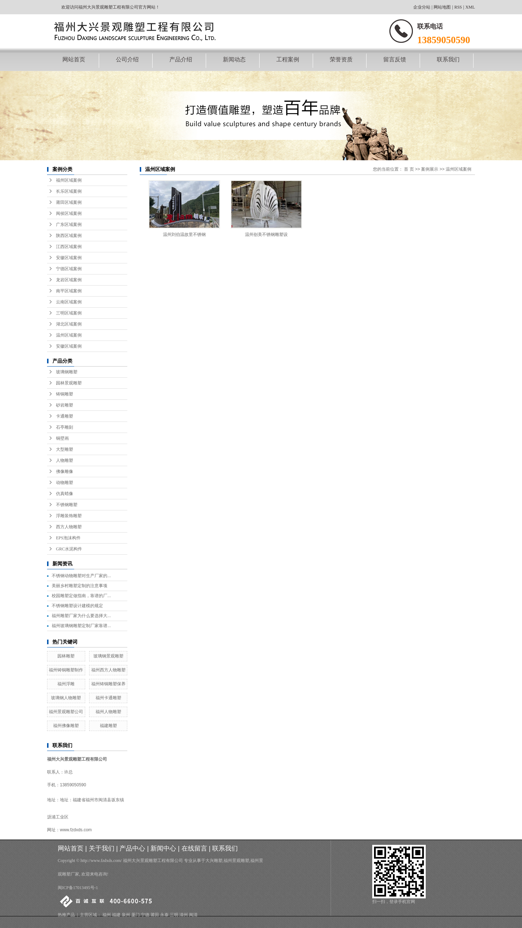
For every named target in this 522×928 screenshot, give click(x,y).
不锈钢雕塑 (66, 504)
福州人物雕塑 (108, 711)
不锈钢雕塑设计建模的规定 (77, 605)
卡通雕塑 (64, 416)
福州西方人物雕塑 (108, 669)
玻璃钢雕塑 (66, 371)
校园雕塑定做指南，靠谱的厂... (81, 595)
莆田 (154, 914)
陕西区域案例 (69, 235)
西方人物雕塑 (69, 526)
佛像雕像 (64, 471)
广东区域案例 (69, 224)
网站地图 (442, 7)
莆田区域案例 (69, 202)
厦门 (135, 914)
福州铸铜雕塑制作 (66, 669)
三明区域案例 (69, 313)
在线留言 (194, 848)
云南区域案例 (69, 301)
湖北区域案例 (69, 324)
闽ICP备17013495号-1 (78, 887)
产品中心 (132, 848)
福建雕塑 (108, 725)
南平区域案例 (69, 290)
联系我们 (448, 59)
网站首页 (73, 59)
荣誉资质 (341, 59)
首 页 (409, 169)
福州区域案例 (69, 180)
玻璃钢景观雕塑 (108, 656)
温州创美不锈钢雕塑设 (266, 234)
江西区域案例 (69, 246)
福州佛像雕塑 (66, 725)
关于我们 (101, 848)
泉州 (126, 914)
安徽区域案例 (69, 257)
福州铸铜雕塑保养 (108, 683)
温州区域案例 (69, 335)
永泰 (164, 914)
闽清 (193, 914)
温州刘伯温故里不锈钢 (184, 234)
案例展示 (429, 169)
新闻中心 (163, 848)
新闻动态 (234, 59)
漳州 (183, 914)
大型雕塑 (64, 449)
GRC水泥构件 (69, 548)
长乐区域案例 (69, 191)
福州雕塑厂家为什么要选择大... (81, 615)
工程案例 (287, 59)
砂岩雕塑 (64, 405)
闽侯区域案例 (69, 213)
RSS (458, 7)
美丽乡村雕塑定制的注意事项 (79, 585)
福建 (116, 914)
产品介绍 (180, 59)
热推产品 (66, 914)
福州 (106, 914)
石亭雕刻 (64, 427)
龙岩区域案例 (69, 279)
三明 (174, 914)
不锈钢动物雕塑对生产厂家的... (81, 575)
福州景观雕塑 (236, 860)
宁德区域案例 (69, 268)
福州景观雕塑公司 (66, 711)
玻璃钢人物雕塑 (66, 697)
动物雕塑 (64, 482)
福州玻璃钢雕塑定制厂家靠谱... (81, 625)
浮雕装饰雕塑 (69, 515)
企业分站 (421, 7)
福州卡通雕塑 (108, 697)
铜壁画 (62, 438)
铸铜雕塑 (64, 394)
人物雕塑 (64, 460)
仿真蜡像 (64, 493)
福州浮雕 (66, 683)
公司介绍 (127, 59)
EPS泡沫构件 (68, 537)
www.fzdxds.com (76, 829)
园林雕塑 (66, 656)
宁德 (145, 914)
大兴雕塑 (213, 860)
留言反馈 (394, 59)
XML (470, 7)
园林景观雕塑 (69, 382)
